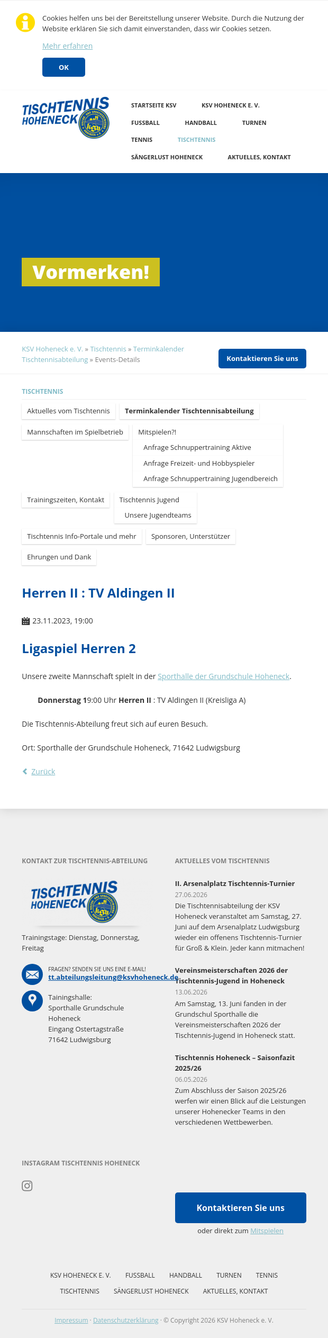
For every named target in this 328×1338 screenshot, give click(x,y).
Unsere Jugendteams (158, 515)
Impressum (71, 1320)
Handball (201, 122)
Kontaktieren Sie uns (262, 358)
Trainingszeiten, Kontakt (65, 499)
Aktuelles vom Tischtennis (68, 410)
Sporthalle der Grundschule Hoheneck (223, 676)
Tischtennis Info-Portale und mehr (81, 536)
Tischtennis (197, 139)
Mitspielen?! (157, 432)
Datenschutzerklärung (126, 1320)
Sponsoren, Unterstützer (190, 536)
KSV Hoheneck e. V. (231, 105)
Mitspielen (267, 1230)
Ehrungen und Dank (59, 557)
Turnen (254, 122)
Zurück (43, 771)
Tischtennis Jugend (149, 499)
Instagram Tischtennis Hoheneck (27, 1186)
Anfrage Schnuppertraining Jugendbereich (210, 478)
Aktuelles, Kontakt (259, 157)
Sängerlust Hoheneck (167, 157)
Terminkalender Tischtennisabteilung (189, 410)
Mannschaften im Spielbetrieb (75, 432)
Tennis (141, 139)
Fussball (145, 122)
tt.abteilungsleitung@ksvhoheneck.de (113, 977)
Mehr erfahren (67, 46)
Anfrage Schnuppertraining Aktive (197, 447)
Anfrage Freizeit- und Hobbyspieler (198, 463)
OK (64, 67)
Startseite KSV (153, 105)
